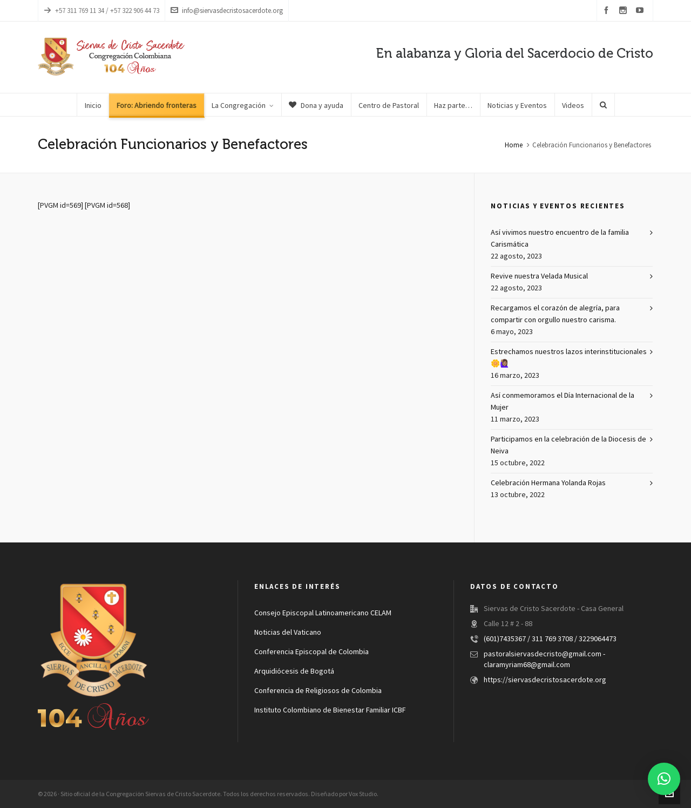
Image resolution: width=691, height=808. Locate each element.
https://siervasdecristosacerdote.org (545, 680)
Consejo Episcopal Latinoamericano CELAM (322, 613)
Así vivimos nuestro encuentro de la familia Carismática (560, 238)
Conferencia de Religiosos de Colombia (318, 691)
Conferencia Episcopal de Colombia (311, 652)
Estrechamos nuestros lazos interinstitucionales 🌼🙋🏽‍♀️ (569, 358)
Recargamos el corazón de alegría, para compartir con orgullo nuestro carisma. (555, 314)
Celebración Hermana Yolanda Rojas (548, 483)
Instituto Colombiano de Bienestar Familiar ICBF (329, 710)
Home (514, 145)
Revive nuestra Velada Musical (539, 276)
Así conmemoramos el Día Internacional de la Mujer (562, 401)
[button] (664, 779)
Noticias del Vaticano (287, 632)
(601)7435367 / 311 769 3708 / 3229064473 (550, 639)
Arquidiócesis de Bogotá (294, 671)
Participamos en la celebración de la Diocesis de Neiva (568, 445)
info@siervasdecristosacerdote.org (227, 10)
